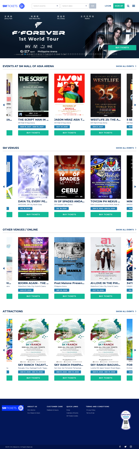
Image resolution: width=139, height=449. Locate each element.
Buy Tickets (122, 48)
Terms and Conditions (97, 407)
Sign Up (119, 6)
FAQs (68, 410)
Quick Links (72, 407)
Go (92, 6)
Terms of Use (90, 413)
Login (108, 6)
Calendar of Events (72, 413)
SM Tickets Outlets (72, 416)
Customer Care (55, 407)
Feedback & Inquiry (53, 410)
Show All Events (126, 66)
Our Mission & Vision (33, 413)
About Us (32, 407)
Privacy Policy (90, 410)
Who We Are (31, 410)
